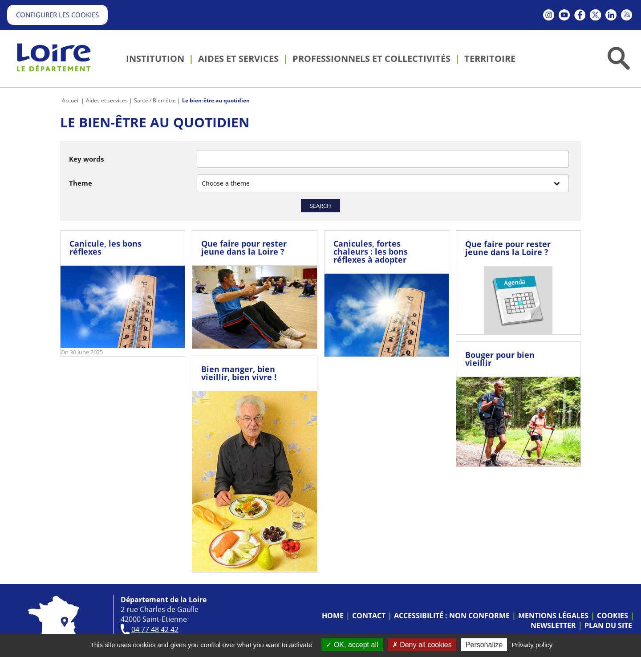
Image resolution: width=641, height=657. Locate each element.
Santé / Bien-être (155, 100)
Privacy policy (532, 645)
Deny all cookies (422, 645)
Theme (80, 182)
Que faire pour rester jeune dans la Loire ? (244, 247)
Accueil (71, 100)
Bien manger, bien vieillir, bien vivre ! (238, 373)
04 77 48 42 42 (155, 629)
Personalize (484, 645)
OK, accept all (352, 645)
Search (320, 206)
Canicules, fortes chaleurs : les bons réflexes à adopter (370, 251)
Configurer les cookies (57, 14)
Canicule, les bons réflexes (105, 247)
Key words (86, 158)
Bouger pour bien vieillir (500, 359)
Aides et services (107, 100)
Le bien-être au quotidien (216, 100)
